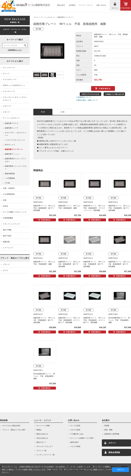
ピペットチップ (9, 67)
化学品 (5, 206)
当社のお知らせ (42, 438)
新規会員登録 (114, 452)
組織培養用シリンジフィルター (15, 167)
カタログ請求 (75, 430)
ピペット (6, 73)
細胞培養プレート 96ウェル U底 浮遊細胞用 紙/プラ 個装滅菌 (95, 264)
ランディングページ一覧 (45, 455)
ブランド (6, 264)
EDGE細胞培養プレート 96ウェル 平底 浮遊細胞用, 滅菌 (119, 320)
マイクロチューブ (9, 79)
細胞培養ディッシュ (12, 154)
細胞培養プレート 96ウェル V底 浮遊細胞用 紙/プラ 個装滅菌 (45, 320)
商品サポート (41, 442)
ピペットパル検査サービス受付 (82, 438)
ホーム (36, 17)
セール (5, 270)
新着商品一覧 (15, 20)
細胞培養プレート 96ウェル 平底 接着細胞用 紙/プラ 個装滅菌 (45, 208)
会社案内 (105, 420)
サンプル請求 (75, 426)
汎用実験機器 (8, 218)
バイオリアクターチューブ (15, 140)
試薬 (4, 200)
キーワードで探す (15, 40)
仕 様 (63, 112)
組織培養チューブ (11, 128)
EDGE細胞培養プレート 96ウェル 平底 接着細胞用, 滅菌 (44, 376)
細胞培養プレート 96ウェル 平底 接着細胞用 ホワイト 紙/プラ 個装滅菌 (70, 320)
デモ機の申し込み (77, 434)
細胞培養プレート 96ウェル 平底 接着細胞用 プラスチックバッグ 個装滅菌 (95, 208)
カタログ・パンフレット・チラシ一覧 (15, 31)
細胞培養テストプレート (66, 17)
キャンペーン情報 (43, 426)
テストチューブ (9, 91)
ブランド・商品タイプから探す (15, 258)
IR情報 (106, 426)
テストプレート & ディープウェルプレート (15, 98)
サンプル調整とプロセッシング (14, 212)
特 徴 (43, 112)
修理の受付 (74, 442)
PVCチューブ (10, 145)
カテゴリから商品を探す (11, 426)
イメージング (8, 248)
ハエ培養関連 (10, 178)
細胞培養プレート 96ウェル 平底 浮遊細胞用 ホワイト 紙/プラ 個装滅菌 (95, 320)
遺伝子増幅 (7, 230)
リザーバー (7, 106)
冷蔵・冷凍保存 (9, 188)
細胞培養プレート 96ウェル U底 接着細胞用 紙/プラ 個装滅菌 (70, 264)
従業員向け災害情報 (111, 434)
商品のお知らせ (42, 434)
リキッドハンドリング (11, 224)
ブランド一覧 (41, 451)
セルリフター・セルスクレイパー (15, 134)
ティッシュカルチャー (48, 17)
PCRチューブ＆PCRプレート (14, 85)
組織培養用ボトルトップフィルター (15, 160)
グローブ (6, 112)
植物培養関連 (10, 174)
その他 (7, 183)
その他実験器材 (9, 194)
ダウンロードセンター (44, 446)
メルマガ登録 (75, 446)
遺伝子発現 (7, 236)
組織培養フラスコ (11, 123)
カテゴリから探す (15, 61)
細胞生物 (6, 242)
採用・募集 (108, 430)
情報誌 (38, 430)
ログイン (112, 443)
